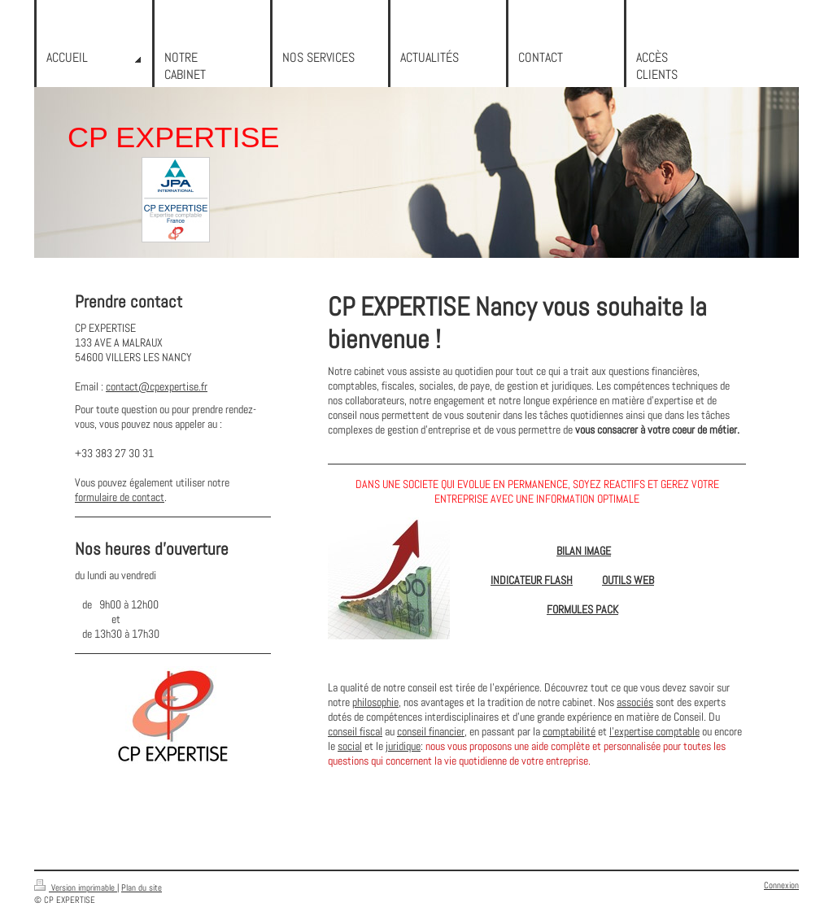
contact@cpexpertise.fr (156, 386)
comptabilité (569, 731)
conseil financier (430, 731)
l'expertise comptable (654, 731)
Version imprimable (75, 887)
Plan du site (141, 887)
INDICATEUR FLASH (532, 580)
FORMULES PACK (582, 609)
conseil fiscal (355, 731)
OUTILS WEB (628, 580)
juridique (403, 746)
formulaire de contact (119, 497)
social (350, 746)
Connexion (781, 885)
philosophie (375, 702)
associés (635, 702)
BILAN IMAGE (583, 550)
